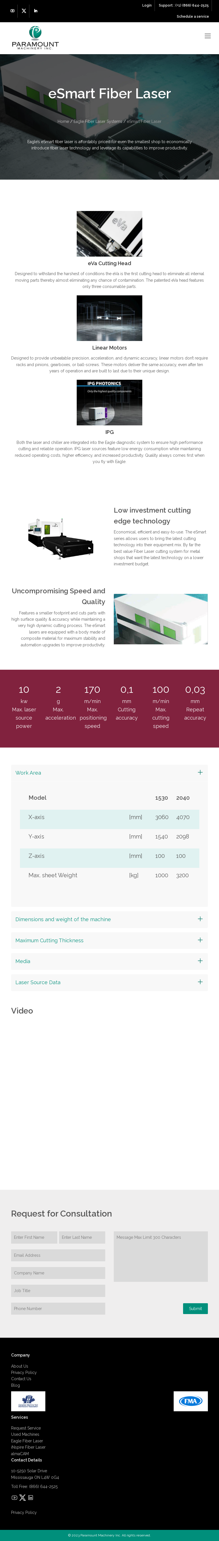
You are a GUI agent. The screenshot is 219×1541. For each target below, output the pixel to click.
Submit (195, 1308)
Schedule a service (193, 17)
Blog (15, 1385)
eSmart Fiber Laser (144, 121)
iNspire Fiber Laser (28, 1447)
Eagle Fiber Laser (27, 1441)
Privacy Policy (24, 1372)
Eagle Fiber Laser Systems (98, 121)
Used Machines (25, 1434)
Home (63, 121)
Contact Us (21, 1378)
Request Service (26, 1428)
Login (147, 5)
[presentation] (157, 1304)
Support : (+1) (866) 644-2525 (184, 5)
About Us (19, 1366)
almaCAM (20, 1453)
